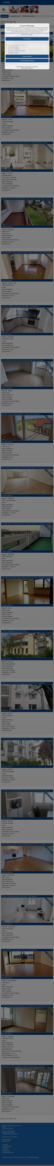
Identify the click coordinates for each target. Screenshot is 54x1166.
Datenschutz (28, 66)
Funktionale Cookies (13, 47)
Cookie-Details (20, 66)
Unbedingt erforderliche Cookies (16, 45)
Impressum (35, 66)
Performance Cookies (13, 49)
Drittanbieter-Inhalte (13, 52)
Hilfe (31, 34)
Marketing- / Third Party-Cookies (16, 51)
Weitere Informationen (27, 68)
